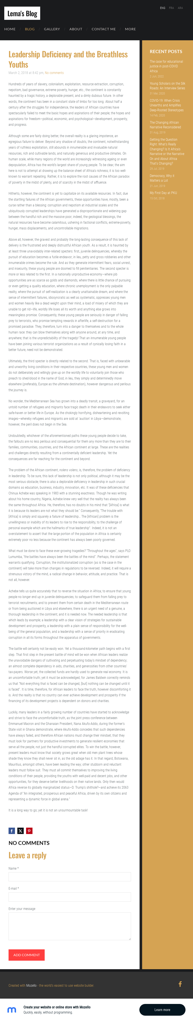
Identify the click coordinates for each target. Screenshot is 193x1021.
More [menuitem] (134, 30)
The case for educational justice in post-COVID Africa (166, 65)
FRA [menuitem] (171, 8)
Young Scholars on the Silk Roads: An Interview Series (167, 85)
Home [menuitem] (14, 30)
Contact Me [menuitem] (108, 30)
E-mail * (14, 888)
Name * (14, 868)
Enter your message (22, 908)
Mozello (31, 985)
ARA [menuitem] (180, 8)
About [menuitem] (80, 30)
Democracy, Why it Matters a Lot (162, 177)
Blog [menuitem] (34, 30)
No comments (54, 72)
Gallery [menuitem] (56, 30)
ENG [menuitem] (162, 8)
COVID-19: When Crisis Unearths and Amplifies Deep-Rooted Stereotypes (167, 105)
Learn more (162, 1010)
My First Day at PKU (163, 192)
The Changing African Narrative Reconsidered (165, 124)
